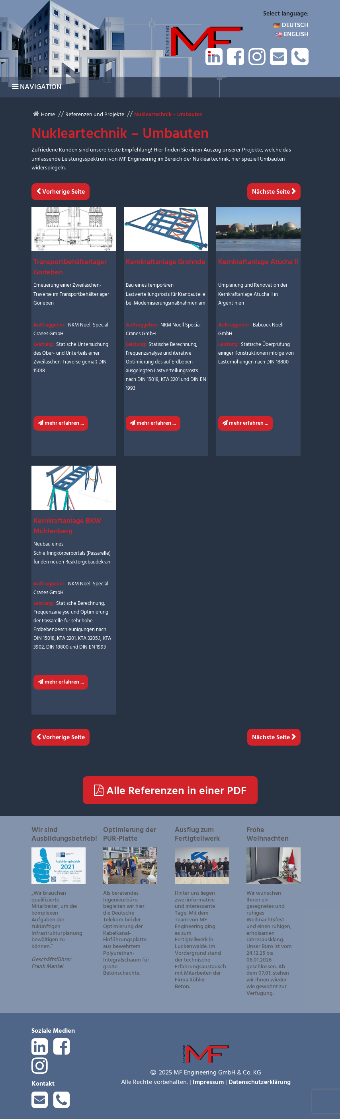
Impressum (208, 1082)
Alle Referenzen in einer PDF (170, 791)
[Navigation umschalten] (37, 87)
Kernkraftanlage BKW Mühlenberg (67, 526)
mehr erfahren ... (61, 422)
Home (48, 114)
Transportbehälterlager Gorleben (70, 267)
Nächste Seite (271, 191)
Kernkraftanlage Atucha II (258, 262)
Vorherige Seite (63, 191)
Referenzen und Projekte (94, 114)
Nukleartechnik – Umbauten (168, 114)
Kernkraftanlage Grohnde (165, 262)
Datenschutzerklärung (260, 1082)
